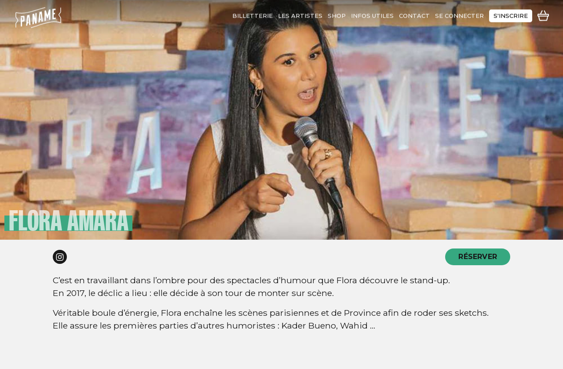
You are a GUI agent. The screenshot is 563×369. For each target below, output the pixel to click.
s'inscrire (511, 14)
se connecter (459, 14)
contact (414, 14)
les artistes (300, 14)
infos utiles (372, 14)
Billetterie (252, 14)
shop (337, 14)
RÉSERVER (477, 256)
